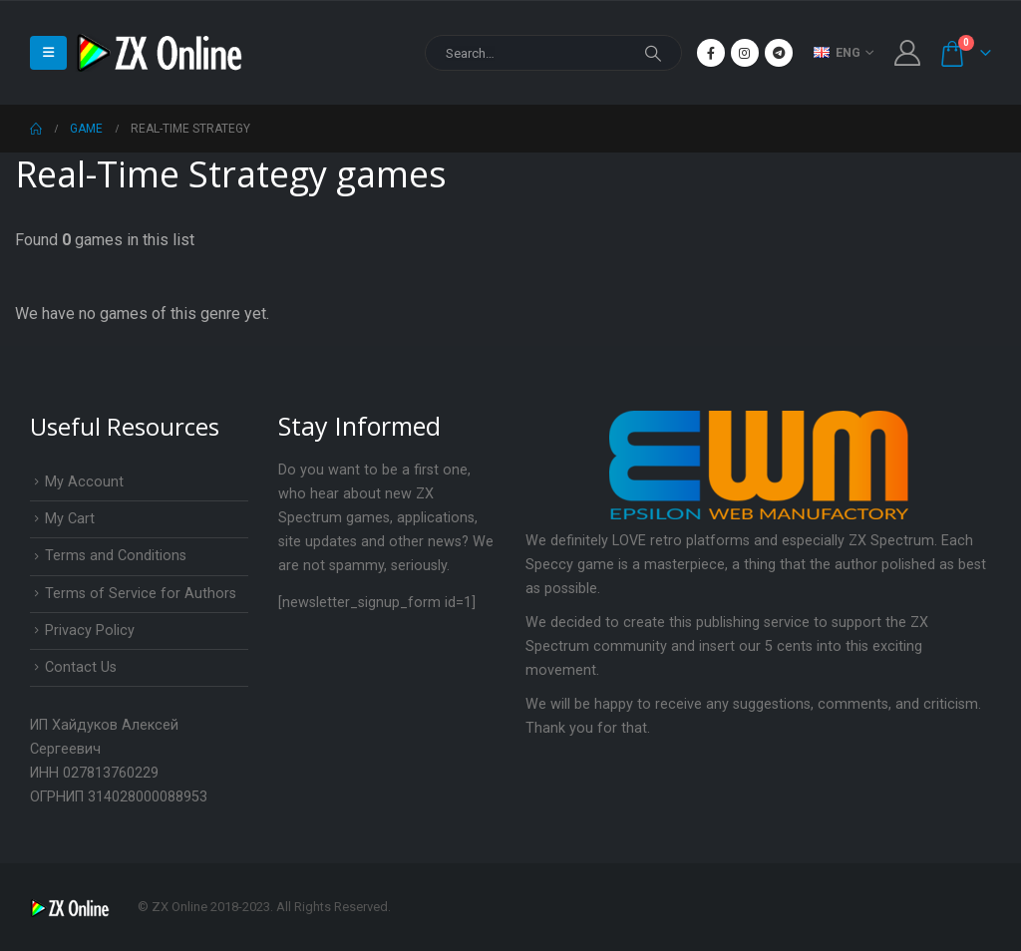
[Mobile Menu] (48, 53)
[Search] (653, 53)
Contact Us (81, 667)
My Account (84, 482)
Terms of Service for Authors (140, 593)
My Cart (70, 518)
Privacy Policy (90, 630)
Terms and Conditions (115, 555)
